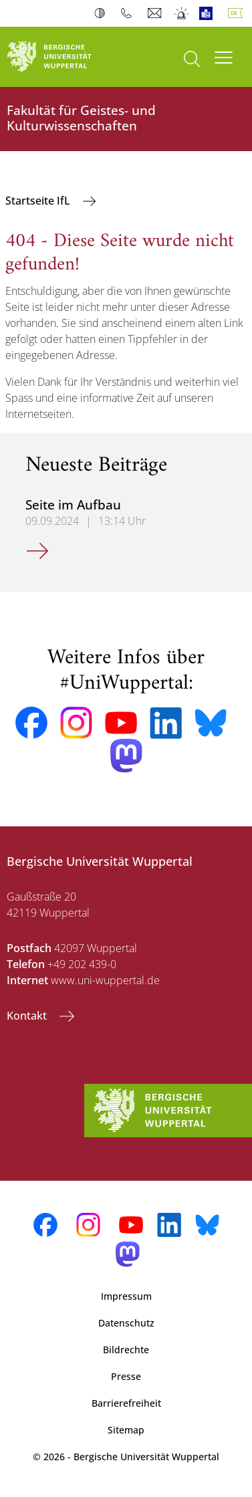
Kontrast (102, 13)
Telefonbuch (129, 13)
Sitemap (126, 1429)
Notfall (182, 13)
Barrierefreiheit (126, 1403)
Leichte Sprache (209, 13)
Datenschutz (126, 1322)
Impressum (126, 1296)
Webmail (156, 13)
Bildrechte (126, 1349)
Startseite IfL (39, 200)
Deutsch (238, 13)
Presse (126, 1376)
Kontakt (28, 1015)
